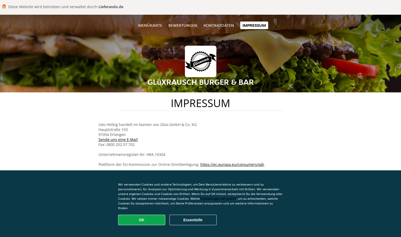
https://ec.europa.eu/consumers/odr (232, 164)
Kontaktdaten (219, 25)
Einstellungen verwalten (218, 199)
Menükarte (150, 25)
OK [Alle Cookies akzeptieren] (141, 220)
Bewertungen (182, 25)
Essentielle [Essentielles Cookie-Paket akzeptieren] (192, 220)
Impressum (254, 25)
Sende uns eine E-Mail (118, 139)
